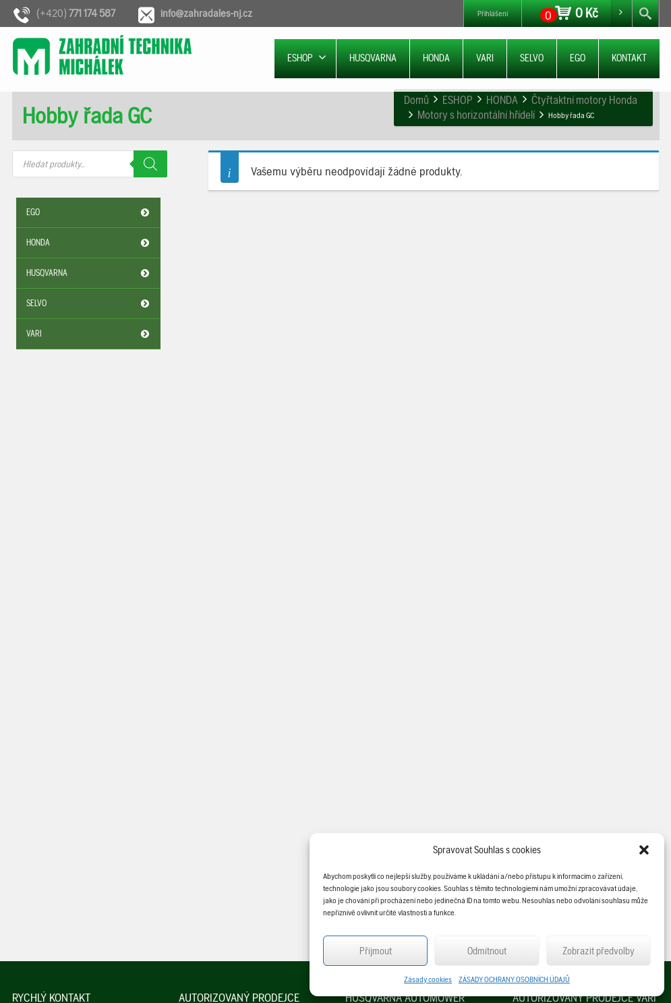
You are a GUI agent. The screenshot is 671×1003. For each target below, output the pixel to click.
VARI (485, 58)
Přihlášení (492, 13)
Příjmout (375, 951)
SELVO (532, 58)
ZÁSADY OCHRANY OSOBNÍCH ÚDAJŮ (514, 979)
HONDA (436, 58)
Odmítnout (486, 951)
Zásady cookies (428, 979)
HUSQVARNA (373, 58)
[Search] (150, 163)
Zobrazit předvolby (598, 951)
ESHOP (306, 57)
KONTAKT (629, 58)
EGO (577, 58)
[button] (644, 850)
